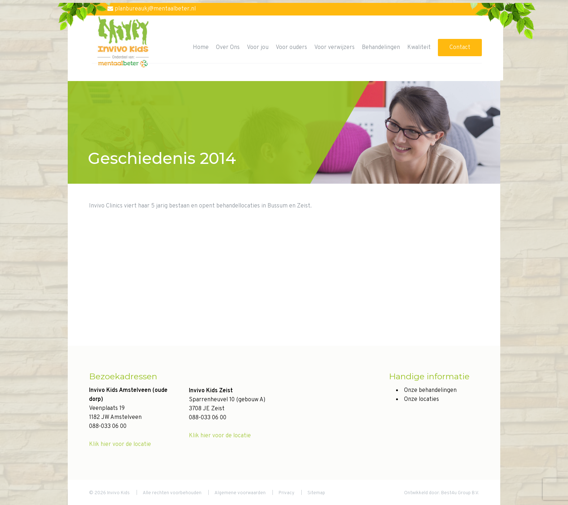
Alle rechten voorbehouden (172, 493)
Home (201, 47)
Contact (459, 47)
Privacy (286, 493)
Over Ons (228, 47)
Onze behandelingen (430, 390)
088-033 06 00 (108, 426)
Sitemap (316, 493)
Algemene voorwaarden (240, 493)
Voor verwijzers (334, 47)
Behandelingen (381, 47)
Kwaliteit (419, 47)
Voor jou (258, 47)
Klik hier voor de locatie (120, 444)
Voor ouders (291, 47)
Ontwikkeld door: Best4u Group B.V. (441, 493)
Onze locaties (421, 399)
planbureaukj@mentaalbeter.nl (151, 9)
